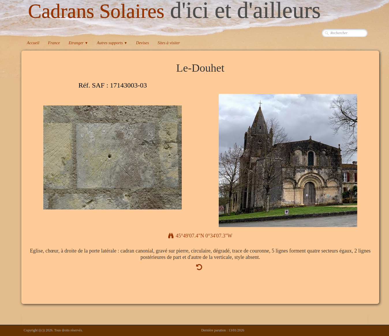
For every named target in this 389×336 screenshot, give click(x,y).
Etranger (78, 42)
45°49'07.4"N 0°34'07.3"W (200, 236)
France (54, 42)
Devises (142, 42)
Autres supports (112, 42)
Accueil (33, 42)
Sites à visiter (169, 42)
